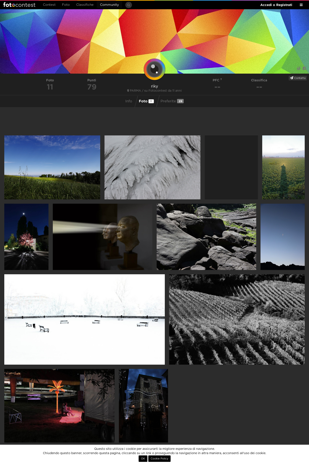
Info (128, 101)
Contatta (298, 78)
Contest (49, 4)
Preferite (172, 101)
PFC (217, 80)
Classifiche (85, 4)
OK (143, 458)
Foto (66, 4)
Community (109, 4)
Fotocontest (19, 4)
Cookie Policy (159, 458)
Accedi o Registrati (276, 5)
